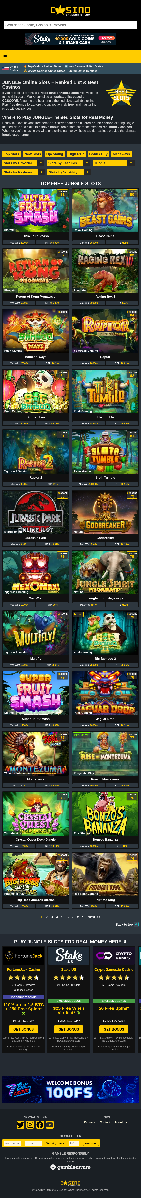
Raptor (105, 357)
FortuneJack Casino (23, 969)
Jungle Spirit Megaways (105, 598)
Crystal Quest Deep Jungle (36, 839)
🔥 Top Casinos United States (42, 66)
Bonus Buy (98, 154)
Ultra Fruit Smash (36, 236)
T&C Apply (15, 1037)
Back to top (124, 924)
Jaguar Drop (105, 719)
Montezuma (35, 779)
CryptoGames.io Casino (113, 969)
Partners (89, 1122)
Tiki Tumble (105, 417)
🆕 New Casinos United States (83, 66)
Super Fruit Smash (36, 719)
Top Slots (11, 154)
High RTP (76, 154)
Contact (105, 1122)
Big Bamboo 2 (105, 658)
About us (121, 1122)
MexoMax (36, 598)
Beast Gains (105, 236)
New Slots (32, 154)
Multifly (35, 658)
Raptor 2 (35, 477)
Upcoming (54, 154)
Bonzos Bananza (105, 839)
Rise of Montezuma (105, 779)
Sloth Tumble (105, 477)
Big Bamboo (35, 417)
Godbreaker (105, 538)
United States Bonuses (82, 70)
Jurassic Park (35, 538)
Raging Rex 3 (105, 296)
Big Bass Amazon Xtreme (36, 900)
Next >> (93, 917)
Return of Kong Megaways (35, 296)
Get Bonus (23, 1029)
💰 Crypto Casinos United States (44, 70)
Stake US (68, 969)
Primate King (105, 900)
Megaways (121, 154)
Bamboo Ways (36, 357)
